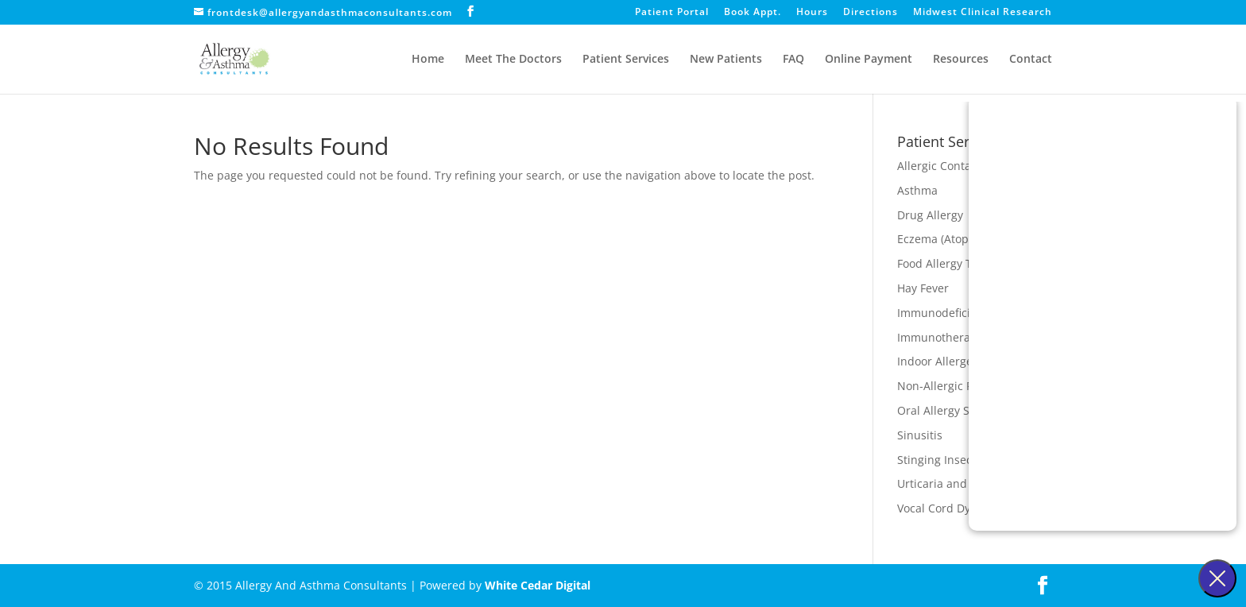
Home (428, 59)
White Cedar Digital (537, 585)
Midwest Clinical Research (982, 12)
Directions (870, 12)
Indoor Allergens (941, 361)
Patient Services (625, 59)
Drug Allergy (930, 214)
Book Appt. (752, 12)
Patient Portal (672, 12)
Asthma (917, 190)
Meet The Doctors (513, 59)
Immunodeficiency (946, 312)
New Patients (726, 59)
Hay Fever (923, 288)
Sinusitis (919, 435)
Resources (961, 59)
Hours (812, 12)
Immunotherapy (940, 337)
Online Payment (868, 59)
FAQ (793, 59)
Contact (1030, 59)
